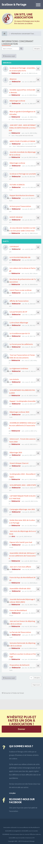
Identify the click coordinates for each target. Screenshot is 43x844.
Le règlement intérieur (18, 368)
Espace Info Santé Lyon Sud (20, 542)
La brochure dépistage (18, 322)
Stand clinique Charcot (18, 463)
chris (13, 536)
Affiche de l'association (19, 301)
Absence (13, 79)
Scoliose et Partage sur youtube (22, 174)
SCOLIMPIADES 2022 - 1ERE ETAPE (22, 485)
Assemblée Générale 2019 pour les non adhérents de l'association (22, 555)
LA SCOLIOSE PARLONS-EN (19, 257)
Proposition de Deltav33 (19, 665)
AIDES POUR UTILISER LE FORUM (22, 141)
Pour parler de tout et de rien (24, 119)
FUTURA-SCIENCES (17, 184)
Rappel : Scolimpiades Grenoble (22, 401)
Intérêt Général (15, 217)
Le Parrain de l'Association (20, 632)
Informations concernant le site (26, 146)
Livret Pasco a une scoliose (20, 290)
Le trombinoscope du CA (19, 333)
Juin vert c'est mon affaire (20, 567)
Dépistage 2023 (15, 452)
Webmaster (15, 73)
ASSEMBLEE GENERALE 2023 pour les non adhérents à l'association (22, 425)
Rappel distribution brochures (21, 195)
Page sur (36, 685)
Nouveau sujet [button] (9, 56)
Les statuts (14, 379)
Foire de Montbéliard (18, 610)
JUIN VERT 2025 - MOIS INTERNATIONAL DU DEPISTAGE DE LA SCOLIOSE (22, 128)
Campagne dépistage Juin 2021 (22, 509)
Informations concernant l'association (17, 42)
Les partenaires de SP (18, 312)
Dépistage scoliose (17, 101)
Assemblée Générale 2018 (19, 588)
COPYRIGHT (14, 246)
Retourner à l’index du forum (13, 693)
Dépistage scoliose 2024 (19, 412)
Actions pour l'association (20, 206)
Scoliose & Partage (14, 4)
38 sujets (37, 48)
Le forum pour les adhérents (21, 344)
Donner (21, 729)
